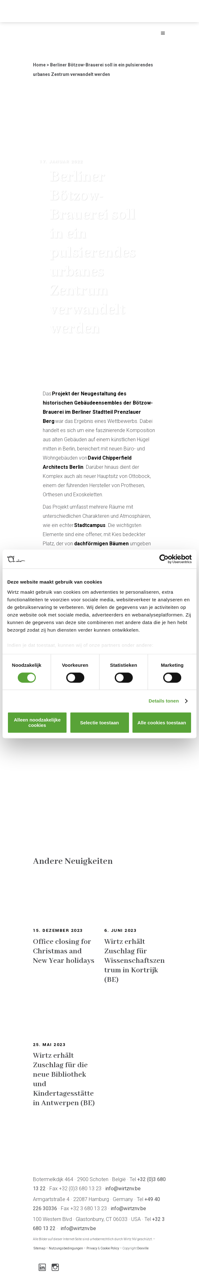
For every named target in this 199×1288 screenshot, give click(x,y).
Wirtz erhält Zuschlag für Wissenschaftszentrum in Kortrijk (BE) (134, 960)
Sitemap (39, 1248)
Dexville (143, 1248)
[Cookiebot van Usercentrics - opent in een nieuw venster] (164, 559)
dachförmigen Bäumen (101, 544)
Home (39, 64)
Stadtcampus (90, 525)
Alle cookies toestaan (162, 722)
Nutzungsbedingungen (66, 1248)
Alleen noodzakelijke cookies (37, 722)
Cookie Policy (109, 1248)
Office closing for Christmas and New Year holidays (63, 951)
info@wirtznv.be (123, 1189)
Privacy (92, 1248)
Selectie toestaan (99, 722)
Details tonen (164, 700)
